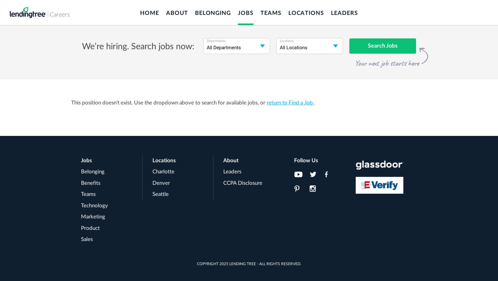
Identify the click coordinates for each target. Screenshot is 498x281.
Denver (161, 183)
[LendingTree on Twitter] (315, 176)
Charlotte (163, 171)
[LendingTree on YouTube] (300, 176)
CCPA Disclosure (242, 183)
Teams (270, 13)
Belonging (213, 13)
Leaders (344, 13)
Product (90, 228)
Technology (94, 205)
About (177, 13)
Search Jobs (383, 46)
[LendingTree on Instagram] (315, 191)
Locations (306, 13)
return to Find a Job (290, 102)
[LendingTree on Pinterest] (300, 191)
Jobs (245, 13)
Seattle (160, 194)
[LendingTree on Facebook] (331, 176)
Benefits (90, 183)
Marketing (93, 216)
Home (149, 13)
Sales (87, 239)
